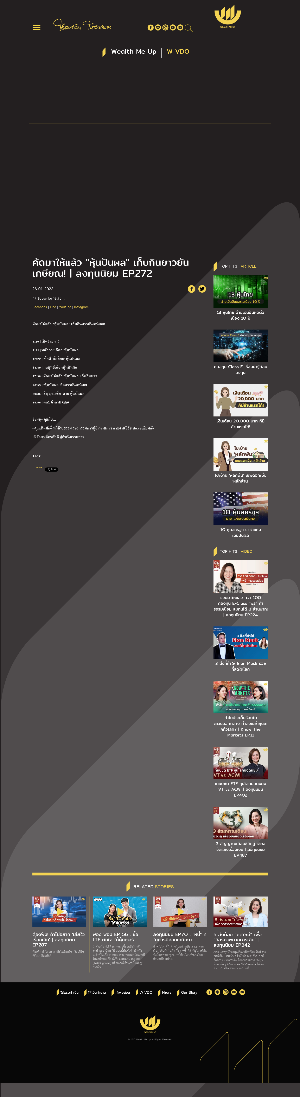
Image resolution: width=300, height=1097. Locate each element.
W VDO (146, 992)
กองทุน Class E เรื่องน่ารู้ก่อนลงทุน (240, 369)
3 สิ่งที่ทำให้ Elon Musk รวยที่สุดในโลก (240, 666)
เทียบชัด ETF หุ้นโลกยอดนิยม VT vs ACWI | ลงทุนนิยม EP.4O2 (240, 789)
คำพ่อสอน (122, 992)
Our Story (189, 992)
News (166, 992)
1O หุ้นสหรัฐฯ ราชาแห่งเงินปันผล (240, 532)
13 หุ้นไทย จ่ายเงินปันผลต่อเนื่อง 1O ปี (240, 315)
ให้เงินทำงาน (97, 992)
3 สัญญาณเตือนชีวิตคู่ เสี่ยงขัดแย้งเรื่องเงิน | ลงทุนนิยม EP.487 (240, 849)
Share (39, 467)
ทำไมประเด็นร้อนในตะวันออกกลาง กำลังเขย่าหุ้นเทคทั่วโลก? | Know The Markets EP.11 (240, 726)
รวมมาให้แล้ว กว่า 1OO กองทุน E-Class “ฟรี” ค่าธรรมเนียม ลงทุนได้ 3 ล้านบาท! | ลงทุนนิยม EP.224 (240, 606)
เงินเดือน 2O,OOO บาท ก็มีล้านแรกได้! (240, 424)
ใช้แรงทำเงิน (69, 992)
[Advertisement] (150, 92)
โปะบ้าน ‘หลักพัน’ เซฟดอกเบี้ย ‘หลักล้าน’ (241, 478)
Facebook (39, 307)
